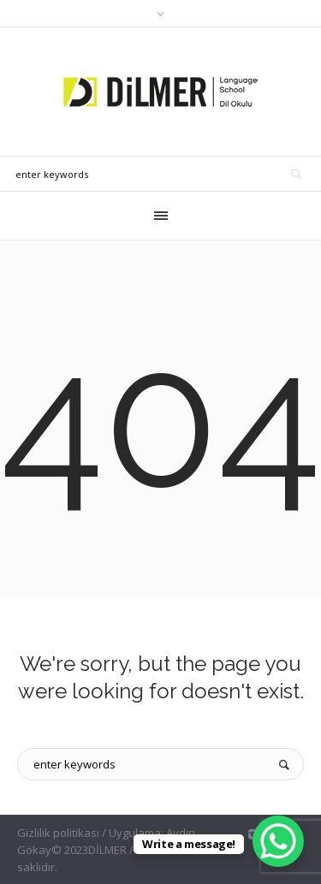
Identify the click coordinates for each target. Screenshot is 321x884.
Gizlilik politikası (58, 832)
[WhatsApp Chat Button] (278, 841)
